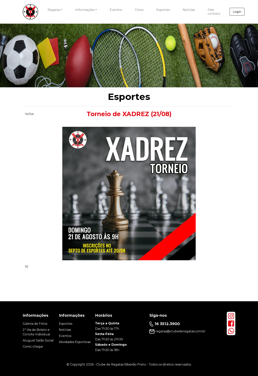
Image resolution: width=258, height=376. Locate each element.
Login (237, 12)
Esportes (163, 10)
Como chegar (33, 346)
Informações (85, 10)
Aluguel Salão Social (38, 340)
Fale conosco (214, 11)
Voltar (29, 114)
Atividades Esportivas (75, 342)
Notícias (189, 10)
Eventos (116, 10)
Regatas (54, 10)
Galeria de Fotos (35, 323)
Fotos (139, 10)
